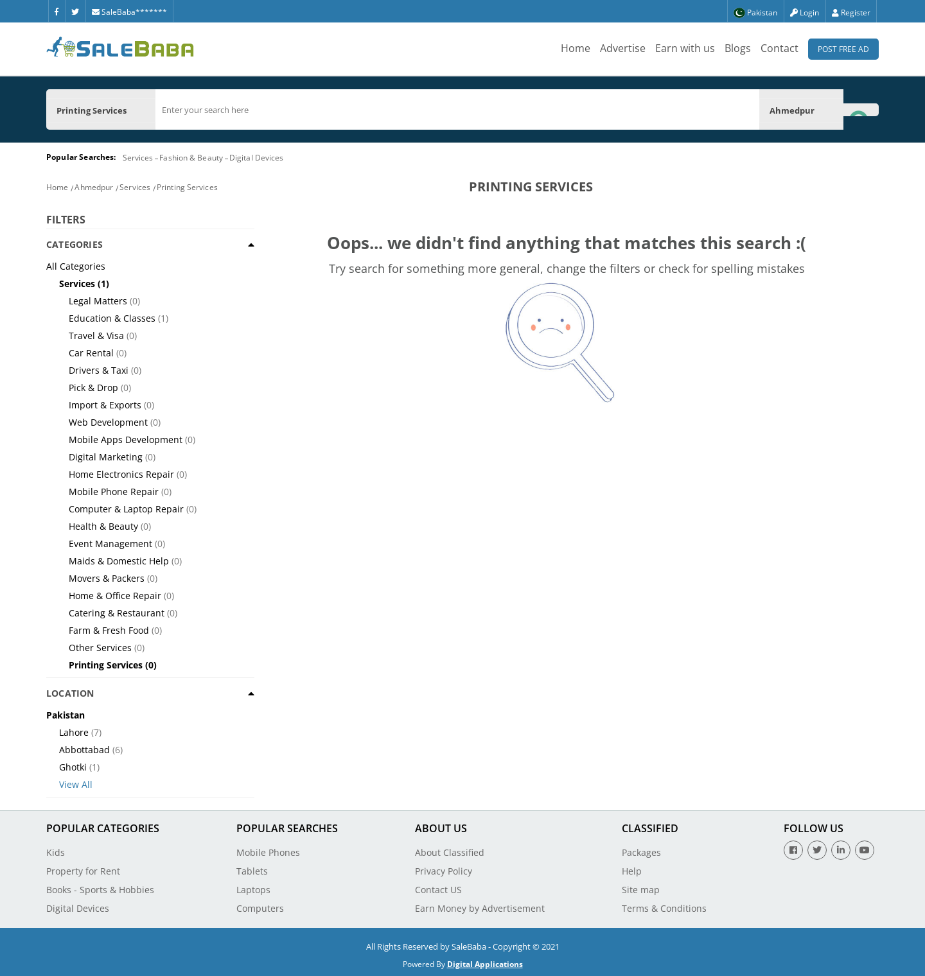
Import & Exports (105, 405)
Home (575, 48)
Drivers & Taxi (98, 370)
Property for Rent (83, 871)
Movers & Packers (107, 578)
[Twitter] (75, 11)
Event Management (110, 543)
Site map (641, 890)
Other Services (100, 647)
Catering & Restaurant (116, 613)
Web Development (108, 422)
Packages (641, 852)
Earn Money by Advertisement (480, 908)
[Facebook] (56, 11)
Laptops (253, 890)
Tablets (252, 871)
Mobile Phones (268, 852)
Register (851, 12)
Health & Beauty (103, 526)
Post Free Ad (843, 49)
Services (138, 157)
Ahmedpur (94, 187)
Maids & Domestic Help (119, 561)
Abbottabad (84, 750)
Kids (55, 852)
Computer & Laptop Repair (126, 509)
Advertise (623, 48)
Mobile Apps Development (125, 439)
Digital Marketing (106, 457)
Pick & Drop (93, 387)
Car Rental (91, 353)
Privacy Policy (443, 871)
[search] (457, 110)
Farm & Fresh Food (109, 630)
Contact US (438, 890)
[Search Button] (861, 109)
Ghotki (73, 767)
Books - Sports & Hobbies (100, 890)
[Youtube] (864, 850)
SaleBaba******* (129, 11)
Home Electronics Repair (121, 474)
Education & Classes (112, 318)
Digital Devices (256, 157)
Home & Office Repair (115, 595)
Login (804, 12)
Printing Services (187, 187)
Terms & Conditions (664, 908)
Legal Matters (98, 301)
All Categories (75, 266)
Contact (779, 48)
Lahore (74, 732)
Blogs (738, 48)
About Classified (449, 852)
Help (632, 871)
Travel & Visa (96, 335)
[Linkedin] (840, 850)
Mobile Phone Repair (114, 491)
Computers (260, 908)
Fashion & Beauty (191, 157)
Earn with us (685, 48)
